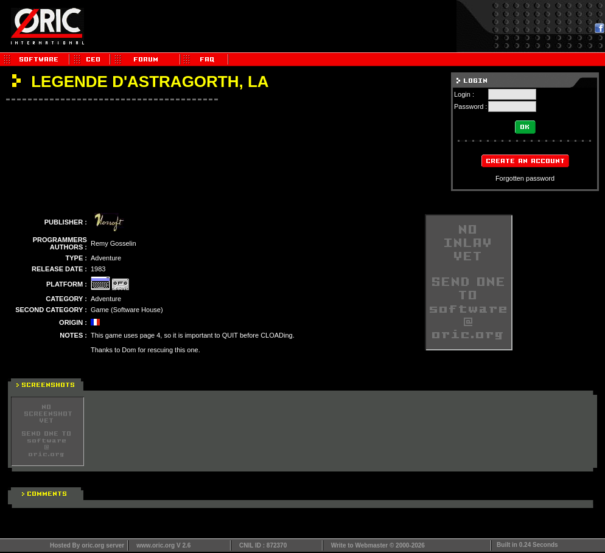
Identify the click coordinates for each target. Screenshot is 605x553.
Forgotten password (524, 178)
